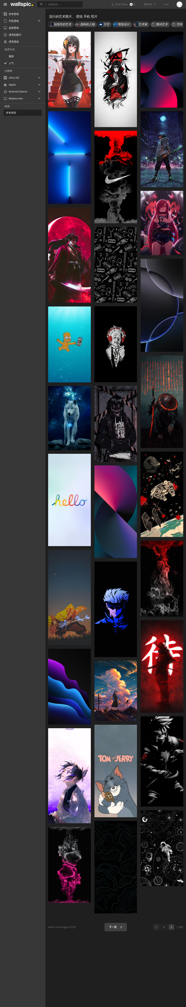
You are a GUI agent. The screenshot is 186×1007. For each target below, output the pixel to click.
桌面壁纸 (11, 27)
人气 (11, 63)
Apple (10, 84)
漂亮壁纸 (11, 41)
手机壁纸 (22, 21)
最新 (11, 56)
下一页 (115, 927)
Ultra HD (11, 77)
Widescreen (13, 98)
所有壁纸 (11, 14)
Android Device (15, 91)
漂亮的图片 (12, 34)
